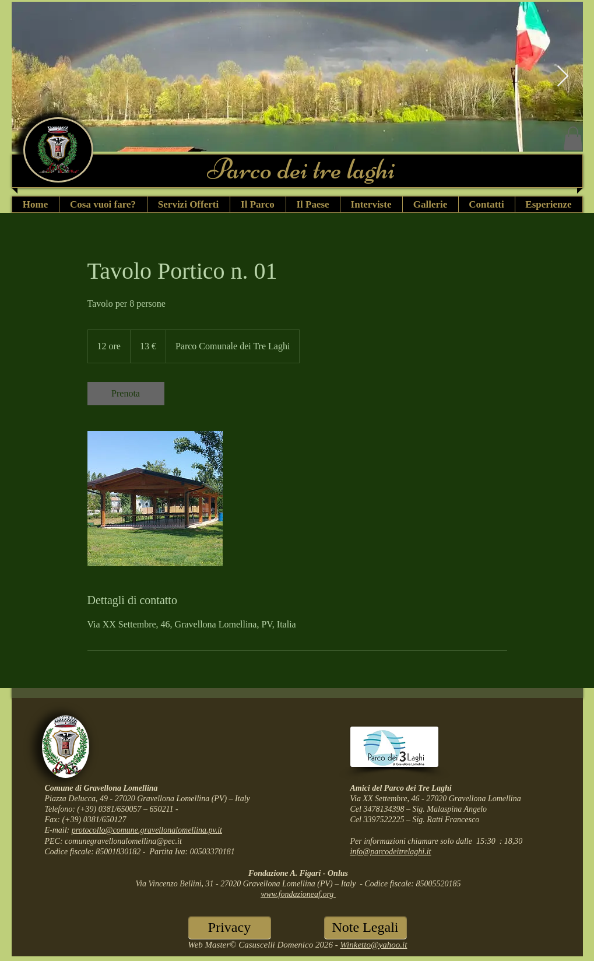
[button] (573, 138)
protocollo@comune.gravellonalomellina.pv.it (147, 830)
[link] (125, 393)
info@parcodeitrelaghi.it (390, 851)
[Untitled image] (155, 498)
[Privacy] (229, 927)
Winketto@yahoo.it (373, 944)
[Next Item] (563, 76)
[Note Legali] (365, 927)
